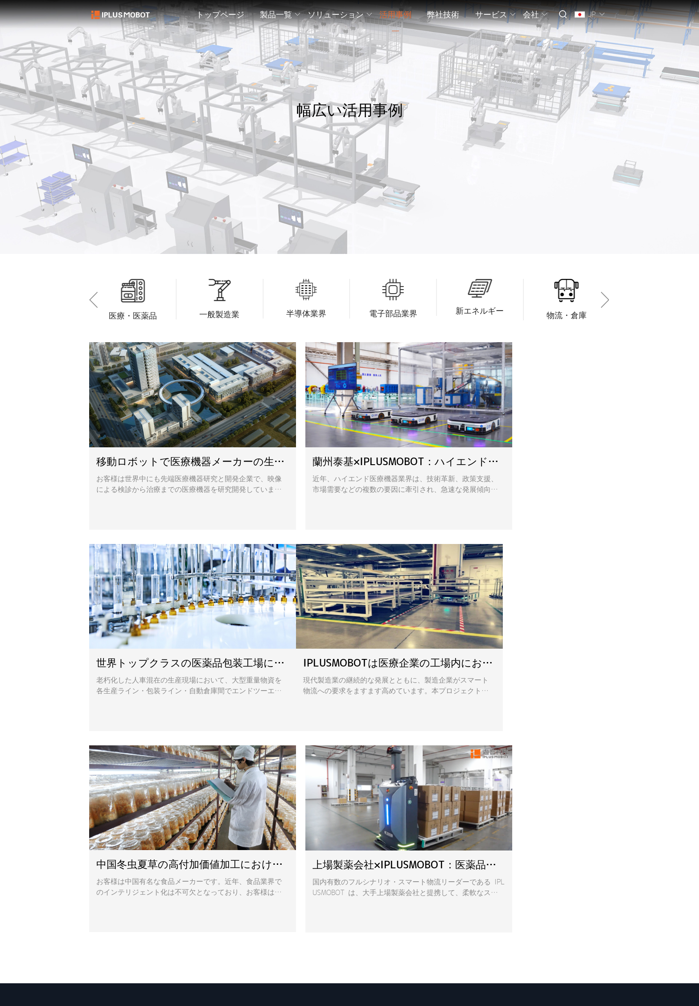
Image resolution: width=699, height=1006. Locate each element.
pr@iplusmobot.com (458, 859)
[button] (96, 300)
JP (592, 14)
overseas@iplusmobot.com (455, 833)
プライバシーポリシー (224, 994)
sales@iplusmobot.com (450, 846)
